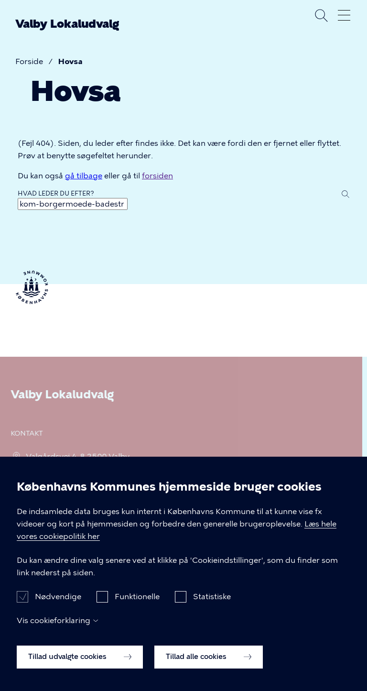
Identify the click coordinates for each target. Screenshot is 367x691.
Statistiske (212, 606)
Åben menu (344, 15)
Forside (29, 61)
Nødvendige (58, 606)
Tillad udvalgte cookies (79, 667)
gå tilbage (83, 175)
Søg (321, 15)
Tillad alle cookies (208, 667)
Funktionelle (137, 606)
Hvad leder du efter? (56, 193)
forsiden (157, 175)
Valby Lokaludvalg (67, 24)
